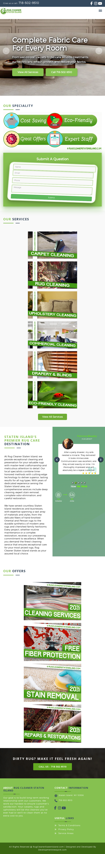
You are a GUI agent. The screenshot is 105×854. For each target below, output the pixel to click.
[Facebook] (90, 4)
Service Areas (66, 833)
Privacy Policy (66, 829)
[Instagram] (94, 4)
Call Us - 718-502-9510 (52, 766)
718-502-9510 (29, 3)
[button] (73, 483)
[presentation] (57, 459)
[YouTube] (98, 4)
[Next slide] (98, 50)
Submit (51, 197)
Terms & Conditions (69, 825)
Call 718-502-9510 (61, 72)
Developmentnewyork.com (52, 850)
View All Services (28, 72)
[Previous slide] (6, 50)
